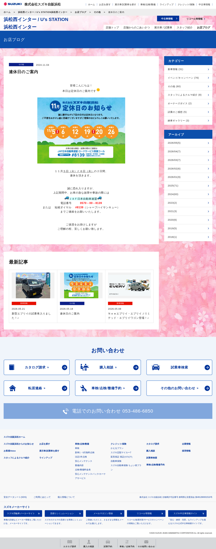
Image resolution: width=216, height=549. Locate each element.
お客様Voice (10, 451)
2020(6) (172, 220)
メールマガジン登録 (103, 513)
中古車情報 (204, 4)
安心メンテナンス (83, 461)
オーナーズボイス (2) (180, 103)
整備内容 (79, 465)
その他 (97, 12)
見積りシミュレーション (62, 513)
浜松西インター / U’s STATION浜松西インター (42, 12)
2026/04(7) (174, 151)
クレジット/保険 (186, 4)
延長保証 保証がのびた (122, 457)
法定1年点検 (81, 457)
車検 (77, 448)
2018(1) (172, 237)
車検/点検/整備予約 (155, 464)
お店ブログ (80, 12)
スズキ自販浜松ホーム (14, 437)
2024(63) (173, 194)
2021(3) (172, 211)
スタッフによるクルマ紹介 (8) (185, 94)
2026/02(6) (174, 168)
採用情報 (186, 451)
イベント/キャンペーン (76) (183, 77)
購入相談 (150, 451)
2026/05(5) (174, 143)
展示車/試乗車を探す (125, 4)
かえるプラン (117, 448)
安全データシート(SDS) (15, 497)
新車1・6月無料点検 (84, 452)
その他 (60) (174, 86)
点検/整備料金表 (83, 469)
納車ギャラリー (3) (178, 120)
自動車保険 (116, 461)
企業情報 (186, 444)
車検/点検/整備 (148, 4)
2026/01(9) (174, 177)
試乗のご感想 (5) (177, 112)
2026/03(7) (174, 160)
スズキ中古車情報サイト (185, 513)
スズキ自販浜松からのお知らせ (19, 444)
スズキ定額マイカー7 (121, 452)
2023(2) (172, 202)
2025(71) (173, 185)
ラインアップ (167, 4)
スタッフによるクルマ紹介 (16, 458)
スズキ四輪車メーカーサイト (21, 513)
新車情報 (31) (175, 69)
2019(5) (172, 228)
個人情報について (66, 497)
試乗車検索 (151, 458)
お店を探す (105, 4)
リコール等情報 (144, 513)
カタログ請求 (152, 444)
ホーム (91, 4)
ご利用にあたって (42, 497)
